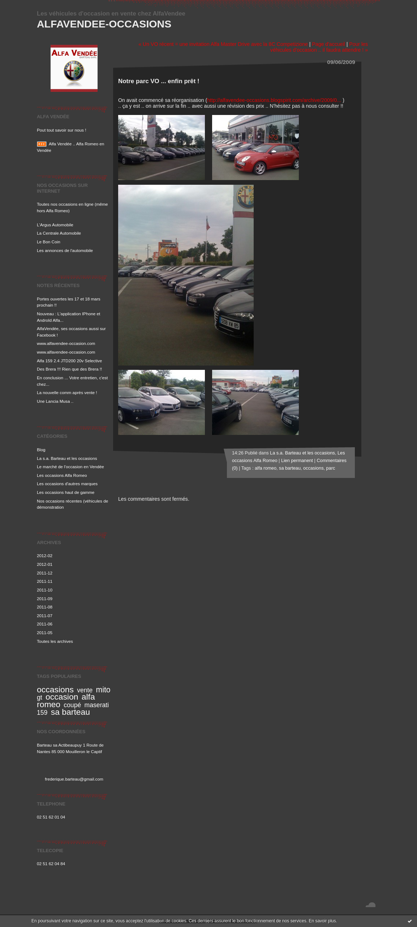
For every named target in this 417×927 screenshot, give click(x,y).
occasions (55, 689)
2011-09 (44, 598)
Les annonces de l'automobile (65, 250)
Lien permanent (297, 460)
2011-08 (44, 607)
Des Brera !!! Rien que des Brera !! (69, 369)
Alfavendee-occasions (104, 24)
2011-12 (44, 573)
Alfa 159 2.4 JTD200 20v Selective (69, 360)
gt (39, 697)
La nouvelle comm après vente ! (67, 392)
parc (330, 468)
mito (103, 689)
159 (42, 712)
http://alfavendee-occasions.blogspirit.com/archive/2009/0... (274, 100)
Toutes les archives (55, 641)
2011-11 (44, 581)
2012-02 (44, 555)
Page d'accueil (328, 44)
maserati (97, 705)
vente (85, 690)
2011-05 (44, 632)
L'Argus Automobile (55, 224)
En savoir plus (322, 920)
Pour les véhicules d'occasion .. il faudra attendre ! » (319, 47)
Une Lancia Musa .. (55, 401)
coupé (72, 705)
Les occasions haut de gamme (65, 492)
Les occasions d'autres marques (67, 483)
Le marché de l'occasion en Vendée (70, 466)
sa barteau (70, 712)
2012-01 (44, 564)
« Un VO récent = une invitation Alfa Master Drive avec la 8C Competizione (223, 44)
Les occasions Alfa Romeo (62, 475)
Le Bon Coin (48, 241)
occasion (62, 696)
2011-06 (44, 623)
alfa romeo (265, 468)
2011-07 (44, 615)
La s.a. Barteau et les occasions (67, 458)
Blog (41, 449)
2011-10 (44, 590)
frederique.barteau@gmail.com (74, 779)
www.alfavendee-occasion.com (66, 343)
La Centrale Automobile (59, 233)
